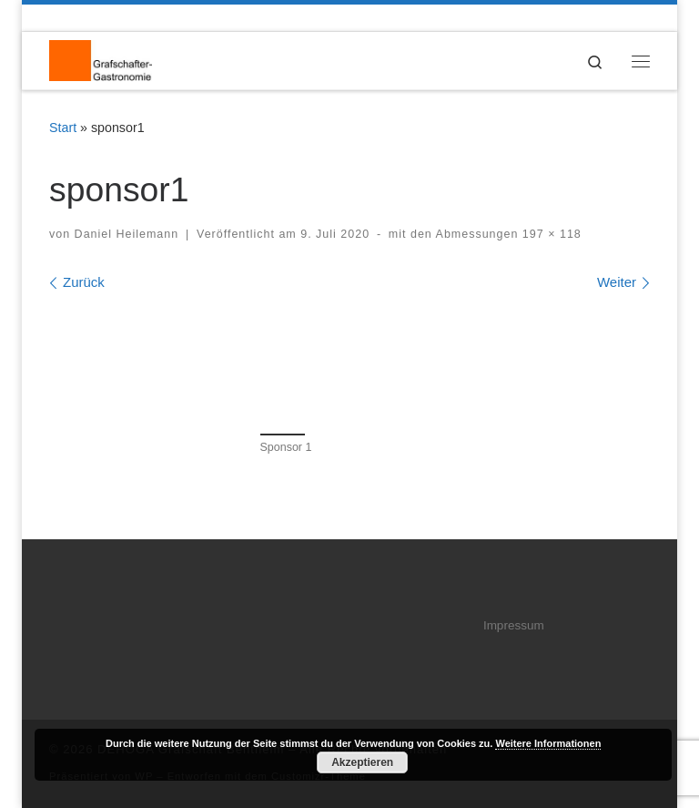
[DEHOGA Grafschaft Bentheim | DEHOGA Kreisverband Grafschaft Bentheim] (100, 59)
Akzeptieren (362, 762)
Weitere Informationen (548, 743)
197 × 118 (549, 234)
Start (62, 127)
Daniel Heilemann (127, 234)
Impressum (513, 625)
